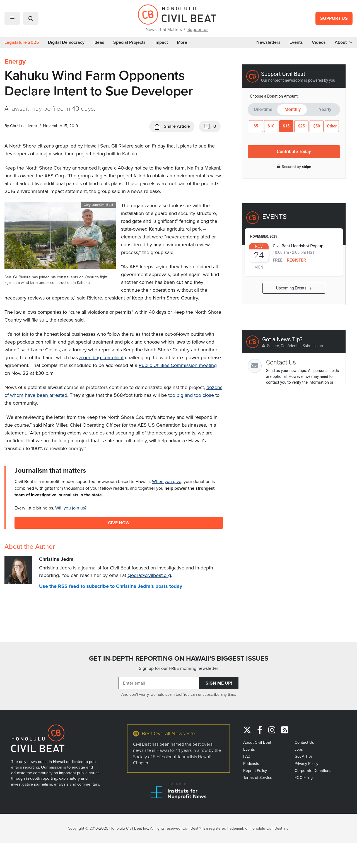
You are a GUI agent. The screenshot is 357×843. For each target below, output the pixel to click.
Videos (319, 42)
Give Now (118, 523)
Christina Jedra (23, 126)
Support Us (334, 18)
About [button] (344, 42)
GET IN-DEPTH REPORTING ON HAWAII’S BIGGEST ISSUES (178, 658)
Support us (197, 29)
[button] (12, 18)
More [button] (184, 42)
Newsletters (268, 42)
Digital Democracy (66, 42)
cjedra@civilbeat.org (149, 575)
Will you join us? (70, 508)
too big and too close (191, 395)
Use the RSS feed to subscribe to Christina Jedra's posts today (110, 586)
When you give (166, 481)
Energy (15, 61)
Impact (161, 42)
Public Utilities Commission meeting (178, 365)
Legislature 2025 (21, 42)
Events (296, 42)
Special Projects (129, 42)
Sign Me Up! (219, 683)
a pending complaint (101, 357)
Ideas (98, 42)
